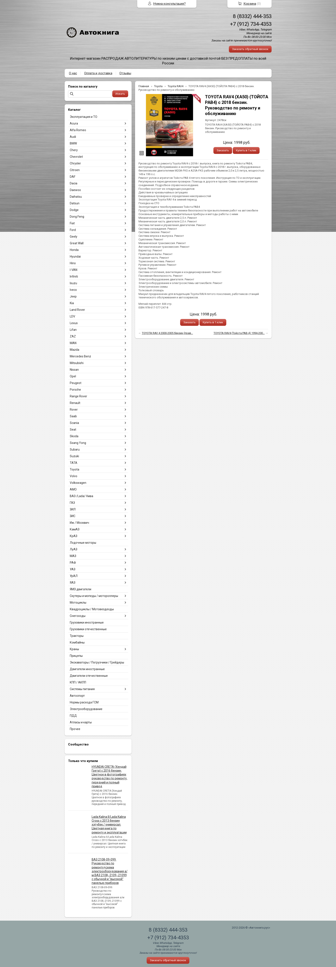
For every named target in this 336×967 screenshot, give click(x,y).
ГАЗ (72, 502)
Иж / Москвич (79, 522)
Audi (73, 136)
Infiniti (74, 276)
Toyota (74, 469)
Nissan (74, 369)
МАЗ (73, 556)
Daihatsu (76, 196)
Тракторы (77, 636)
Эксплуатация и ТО (83, 116)
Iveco (73, 289)
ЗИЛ (73, 509)
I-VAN (73, 270)
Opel (73, 376)
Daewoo (75, 190)
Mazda (74, 349)
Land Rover (77, 309)
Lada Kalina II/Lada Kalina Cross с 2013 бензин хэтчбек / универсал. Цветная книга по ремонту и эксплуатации (109, 824)
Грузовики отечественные (88, 629)
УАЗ (72, 569)
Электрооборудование (86, 709)
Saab (73, 416)
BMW (73, 143)
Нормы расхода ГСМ (84, 702)
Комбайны (77, 642)
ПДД (73, 715)
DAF (72, 176)
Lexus (74, 323)
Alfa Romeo (78, 130)
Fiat (72, 223)
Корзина (249, 4)
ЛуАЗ (73, 549)
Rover (74, 409)
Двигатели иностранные (87, 669)
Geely (73, 236)
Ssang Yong (78, 443)
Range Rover (78, 396)
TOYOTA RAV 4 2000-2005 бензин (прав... (167, 333)
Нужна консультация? (169, 4)
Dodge (74, 210)
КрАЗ (73, 536)
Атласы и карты (81, 722)
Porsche (75, 389)
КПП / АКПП (78, 682)
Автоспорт (77, 695)
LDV (72, 316)
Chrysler (75, 163)
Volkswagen (78, 482)
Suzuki (74, 456)
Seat (73, 429)
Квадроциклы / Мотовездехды (92, 609)
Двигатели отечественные (89, 675)
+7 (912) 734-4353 (251, 24)
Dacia (73, 183)
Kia (72, 303)
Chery (74, 150)
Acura (74, 123)
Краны (74, 649)
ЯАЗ (72, 582)
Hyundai (75, 256)
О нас (73, 73)
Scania (74, 423)
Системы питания (82, 689)
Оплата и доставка (98, 73)
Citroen (75, 170)
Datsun (74, 203)
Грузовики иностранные (87, 622)
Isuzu (73, 283)
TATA (73, 463)
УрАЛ (74, 576)
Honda (74, 250)
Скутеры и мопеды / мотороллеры (94, 596)
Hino (73, 263)
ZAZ (73, 336)
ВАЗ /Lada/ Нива (81, 496)
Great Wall (77, 243)
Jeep (73, 296)
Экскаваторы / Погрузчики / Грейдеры (97, 662)
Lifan (73, 329)
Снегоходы (77, 616)
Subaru (75, 449)
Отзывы (125, 73)
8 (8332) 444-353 (252, 16)
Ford (73, 230)
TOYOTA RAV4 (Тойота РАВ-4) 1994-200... (239, 333)
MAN (73, 343)
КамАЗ (74, 529)
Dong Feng (77, 216)
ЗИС (72, 516)
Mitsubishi (77, 363)
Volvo (73, 476)
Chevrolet (76, 156)
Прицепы (76, 655)
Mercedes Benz (80, 356)
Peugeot (75, 383)
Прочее (75, 729)
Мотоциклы (78, 602)
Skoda (74, 436)
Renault (75, 403)
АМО (73, 489)
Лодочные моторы (83, 542)
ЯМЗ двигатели (80, 589)
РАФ (73, 562)
